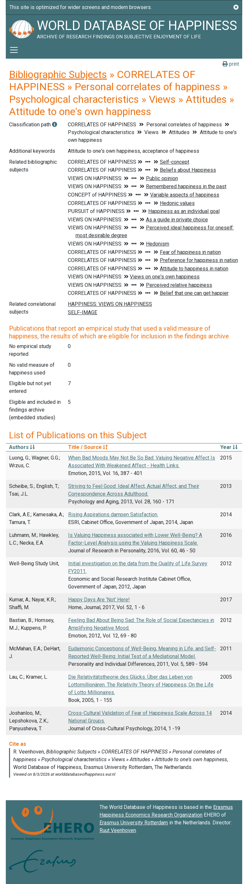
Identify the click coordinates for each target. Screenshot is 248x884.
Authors (22, 447)
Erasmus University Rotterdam (133, 823)
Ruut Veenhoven (117, 830)
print (230, 64)
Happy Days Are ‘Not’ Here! (99, 600)
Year (228, 447)
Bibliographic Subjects (58, 74)
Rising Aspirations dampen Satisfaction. (113, 514)
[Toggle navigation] (14, 50)
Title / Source (88, 447)
